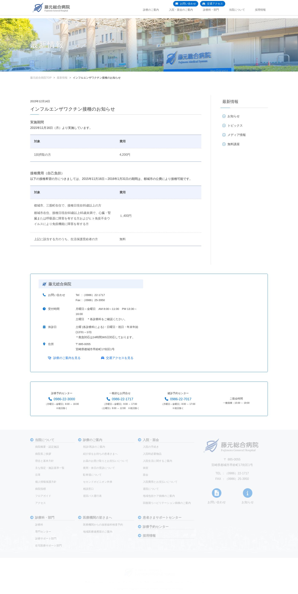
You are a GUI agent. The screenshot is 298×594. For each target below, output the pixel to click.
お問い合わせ (188, 3)
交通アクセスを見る (119, 361)
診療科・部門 (211, 9)
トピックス (235, 125)
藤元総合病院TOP (41, 77)
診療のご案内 (151, 9)
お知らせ (233, 116)
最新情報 (62, 77)
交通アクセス (215, 3)
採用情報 (260, 9)
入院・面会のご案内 (181, 9)
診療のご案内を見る (67, 361)
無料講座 (233, 144)
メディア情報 (236, 134)
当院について (237, 9)
